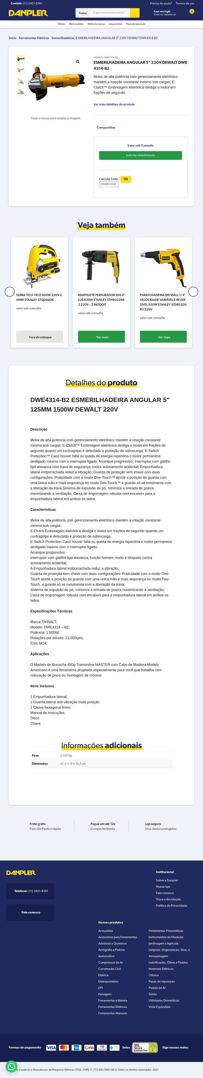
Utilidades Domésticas (164, 1000)
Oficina (154, 975)
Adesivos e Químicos (112, 943)
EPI (100, 988)
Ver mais (107, 337)
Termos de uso (185, 3)
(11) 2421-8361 (31, 891)
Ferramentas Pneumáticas (166, 931)
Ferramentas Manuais (112, 1013)
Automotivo (106, 956)
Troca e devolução (168, 899)
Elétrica (103, 975)
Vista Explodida (159, 1007)
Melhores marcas (96, 24)
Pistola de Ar (157, 988)
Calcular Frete (109, 182)
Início (12, 38)
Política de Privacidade (171, 905)
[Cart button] (189, 13)
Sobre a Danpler (167, 880)
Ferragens (105, 994)
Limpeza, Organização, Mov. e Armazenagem (169, 953)
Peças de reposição (135, 24)
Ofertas (61, 24)
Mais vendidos (76, 24)
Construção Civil (109, 969)
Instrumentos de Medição (166, 937)
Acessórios (105, 931)
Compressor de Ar (110, 962)
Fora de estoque (45, 337)
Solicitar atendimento (140, 155)
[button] (77, 61)
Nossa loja (163, 886)
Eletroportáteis (108, 981)
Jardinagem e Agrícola (163, 943)
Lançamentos (115, 24)
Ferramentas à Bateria (112, 1000)
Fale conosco (165, 893)
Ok (126, 179)
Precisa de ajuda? (161, 3)
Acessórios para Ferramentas (117, 937)
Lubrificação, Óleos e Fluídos (168, 962)
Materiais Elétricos (161, 969)
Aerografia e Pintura (111, 950)
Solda (153, 994)
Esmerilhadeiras (63, 38)
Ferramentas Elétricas (34, 38)
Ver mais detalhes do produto (114, 104)
